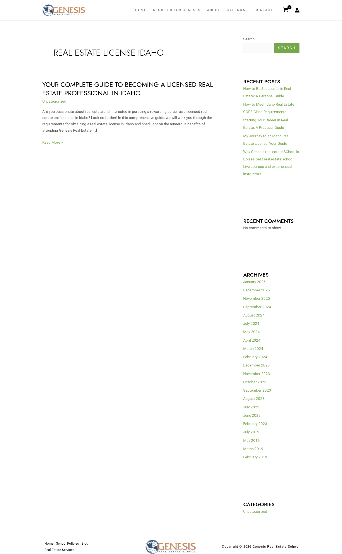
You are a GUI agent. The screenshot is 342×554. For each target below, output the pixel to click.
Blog (85, 543)
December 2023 (256, 365)
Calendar (237, 10)
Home (141, 10)
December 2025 (256, 290)
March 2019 (253, 449)
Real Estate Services (59, 550)
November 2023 (256, 374)
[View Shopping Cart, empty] (285, 10)
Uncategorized (54, 101)
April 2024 (251, 340)
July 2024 (251, 323)
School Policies (67, 543)
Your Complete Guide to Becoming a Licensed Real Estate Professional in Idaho (127, 89)
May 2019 (251, 440)
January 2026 (254, 282)
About (213, 10)
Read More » (52, 142)
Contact (264, 10)
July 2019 (251, 432)
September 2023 (257, 390)
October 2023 (254, 382)
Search (249, 39)
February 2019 (255, 457)
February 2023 (255, 424)
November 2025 (256, 298)
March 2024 (253, 348)
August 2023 (254, 398)
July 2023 (251, 407)
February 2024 (255, 357)
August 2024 (254, 315)
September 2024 (257, 307)
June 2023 (252, 415)
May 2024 (251, 332)
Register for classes (176, 10)
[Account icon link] (297, 10)
